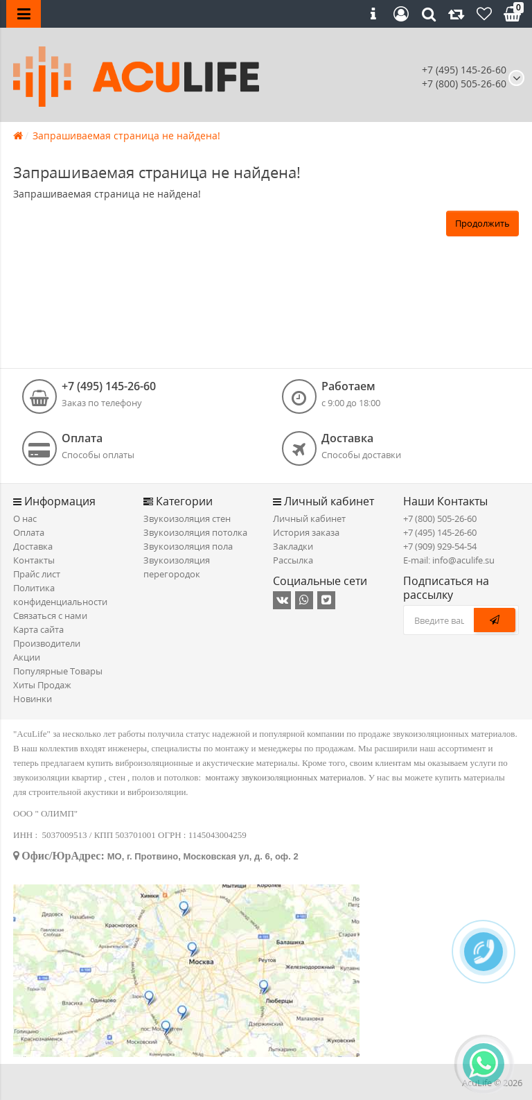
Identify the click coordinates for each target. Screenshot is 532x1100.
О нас (25, 518)
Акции (26, 657)
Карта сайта (38, 629)
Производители (46, 643)
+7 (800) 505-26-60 (440, 518)
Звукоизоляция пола (188, 546)
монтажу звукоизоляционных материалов (285, 777)
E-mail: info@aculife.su (449, 560)
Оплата (28, 532)
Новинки (32, 698)
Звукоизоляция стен (187, 518)
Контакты (34, 560)
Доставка (33, 546)
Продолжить (482, 223)
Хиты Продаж (42, 685)
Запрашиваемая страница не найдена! (126, 135)
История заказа (306, 532)
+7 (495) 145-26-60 (464, 69)
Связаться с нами (50, 615)
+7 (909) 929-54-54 (440, 546)
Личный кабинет (309, 518)
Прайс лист (36, 574)
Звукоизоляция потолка (195, 532)
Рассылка (293, 560)
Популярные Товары (58, 671)
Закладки (293, 546)
